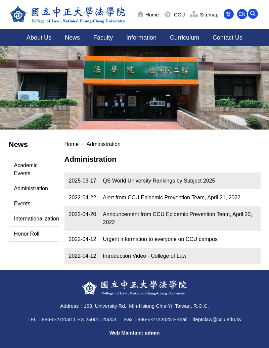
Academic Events (26, 169)
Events (22, 203)
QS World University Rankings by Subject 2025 (159, 181)
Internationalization (36, 218)
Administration (31, 188)
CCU (179, 14)
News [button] (72, 37)
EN (241, 14)
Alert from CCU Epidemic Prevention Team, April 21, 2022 (171, 197)
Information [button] (141, 37)
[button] (256, 14)
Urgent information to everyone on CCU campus (160, 239)
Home (152, 14)
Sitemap (209, 14)
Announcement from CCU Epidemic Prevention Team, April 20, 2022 (177, 218)
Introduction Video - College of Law (144, 256)
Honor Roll (27, 234)
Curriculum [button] (184, 37)
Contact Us (227, 37)
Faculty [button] (103, 37)
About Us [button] (39, 37)
